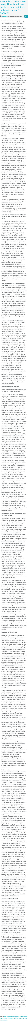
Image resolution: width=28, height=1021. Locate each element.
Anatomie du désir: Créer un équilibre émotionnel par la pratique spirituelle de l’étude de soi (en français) (13, 7)
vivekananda (4, 16)
